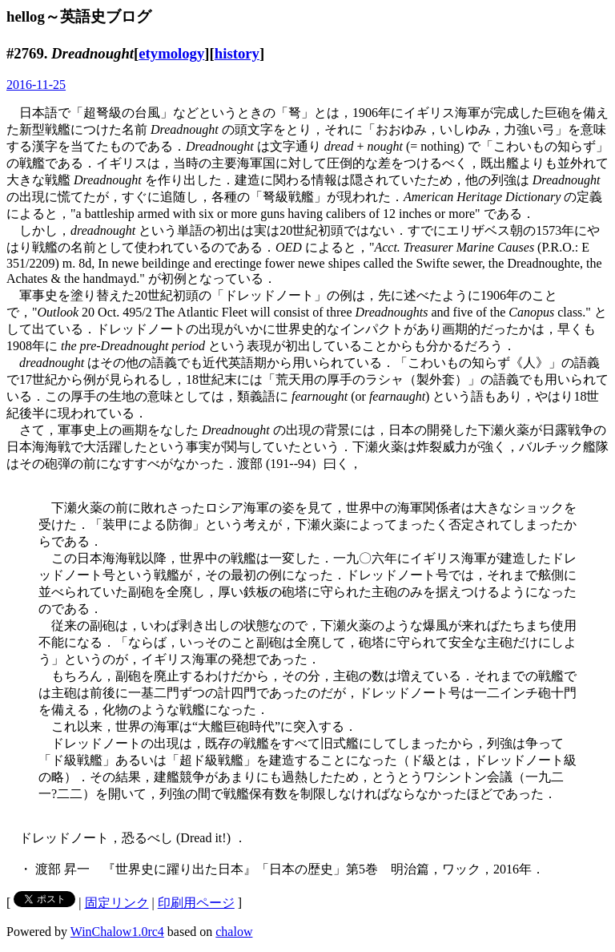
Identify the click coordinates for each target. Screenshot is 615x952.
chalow (233, 931)
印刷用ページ (196, 903)
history (237, 53)
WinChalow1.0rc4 (117, 931)
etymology (171, 53)
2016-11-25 (36, 84)
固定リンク (117, 903)
